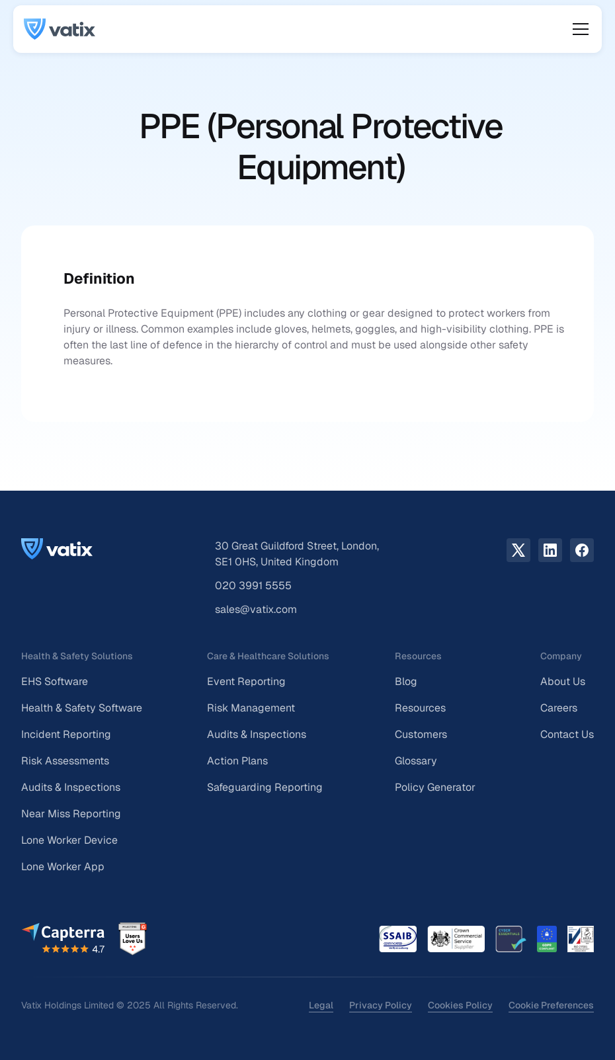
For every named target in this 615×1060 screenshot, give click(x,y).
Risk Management (251, 708)
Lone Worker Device (69, 840)
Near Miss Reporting (71, 814)
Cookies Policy (460, 1005)
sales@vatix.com (256, 609)
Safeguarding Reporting (265, 787)
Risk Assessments (65, 761)
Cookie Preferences (551, 1005)
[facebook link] (582, 550)
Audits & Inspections (70, 787)
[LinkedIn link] (550, 550)
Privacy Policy (380, 1005)
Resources (420, 708)
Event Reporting (246, 681)
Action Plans (237, 761)
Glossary (416, 761)
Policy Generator (435, 787)
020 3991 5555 (253, 585)
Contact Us (567, 734)
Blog (406, 681)
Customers (421, 734)
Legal (321, 1005)
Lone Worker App (62, 867)
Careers (558, 708)
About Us (562, 681)
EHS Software (54, 681)
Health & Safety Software (81, 708)
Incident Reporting (66, 734)
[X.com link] (518, 550)
